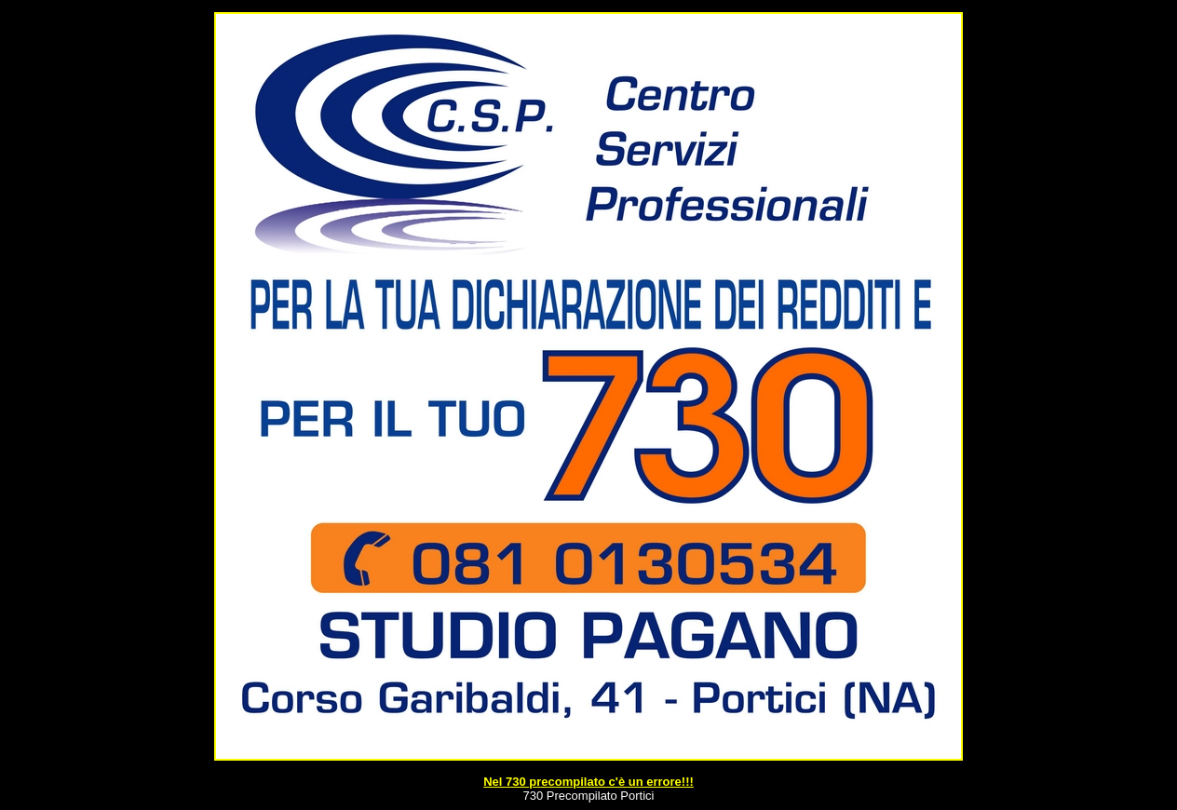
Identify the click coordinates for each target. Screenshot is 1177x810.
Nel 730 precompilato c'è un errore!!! (588, 782)
